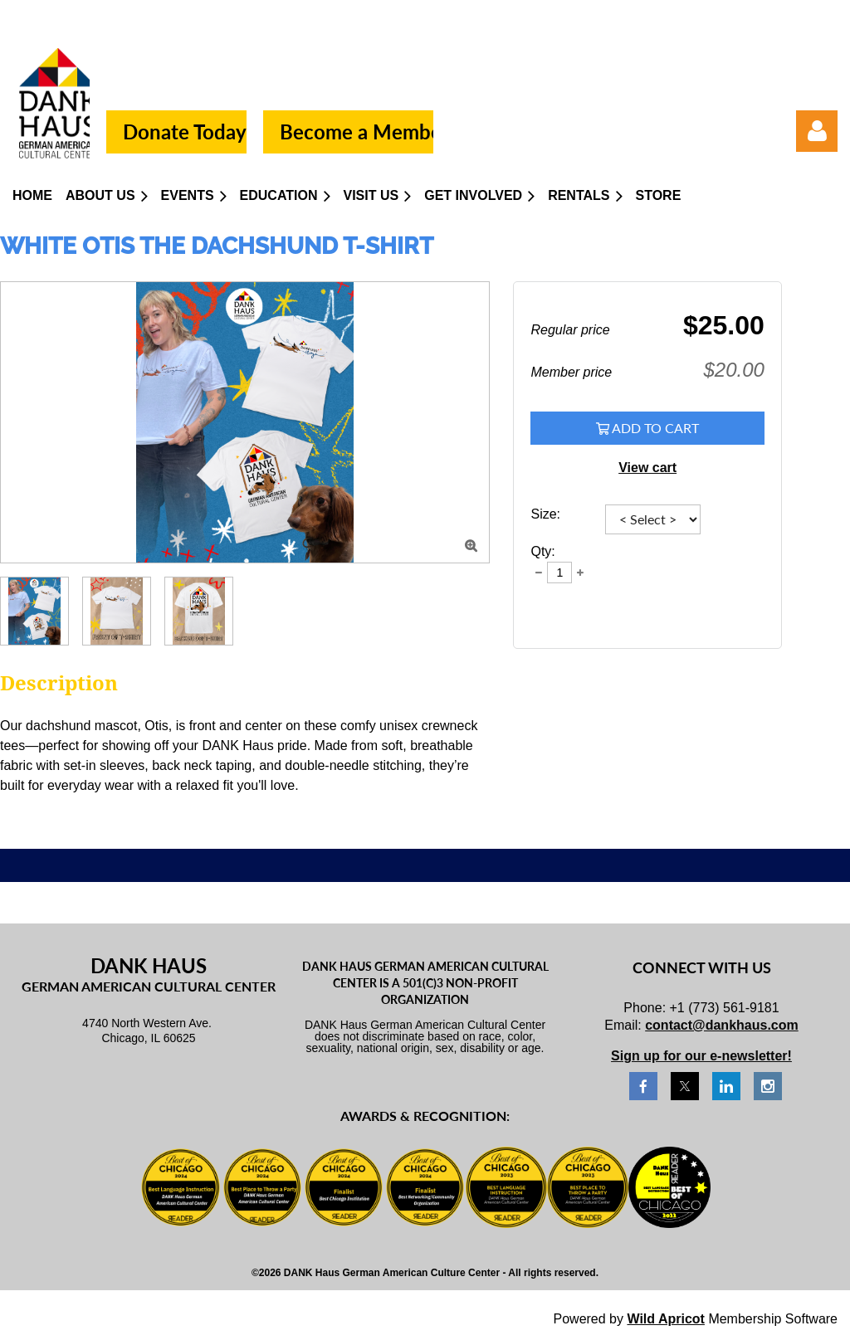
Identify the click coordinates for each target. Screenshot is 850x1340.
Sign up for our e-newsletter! (701, 1056)
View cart (647, 467)
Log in (817, 131)
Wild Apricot (665, 1319)
